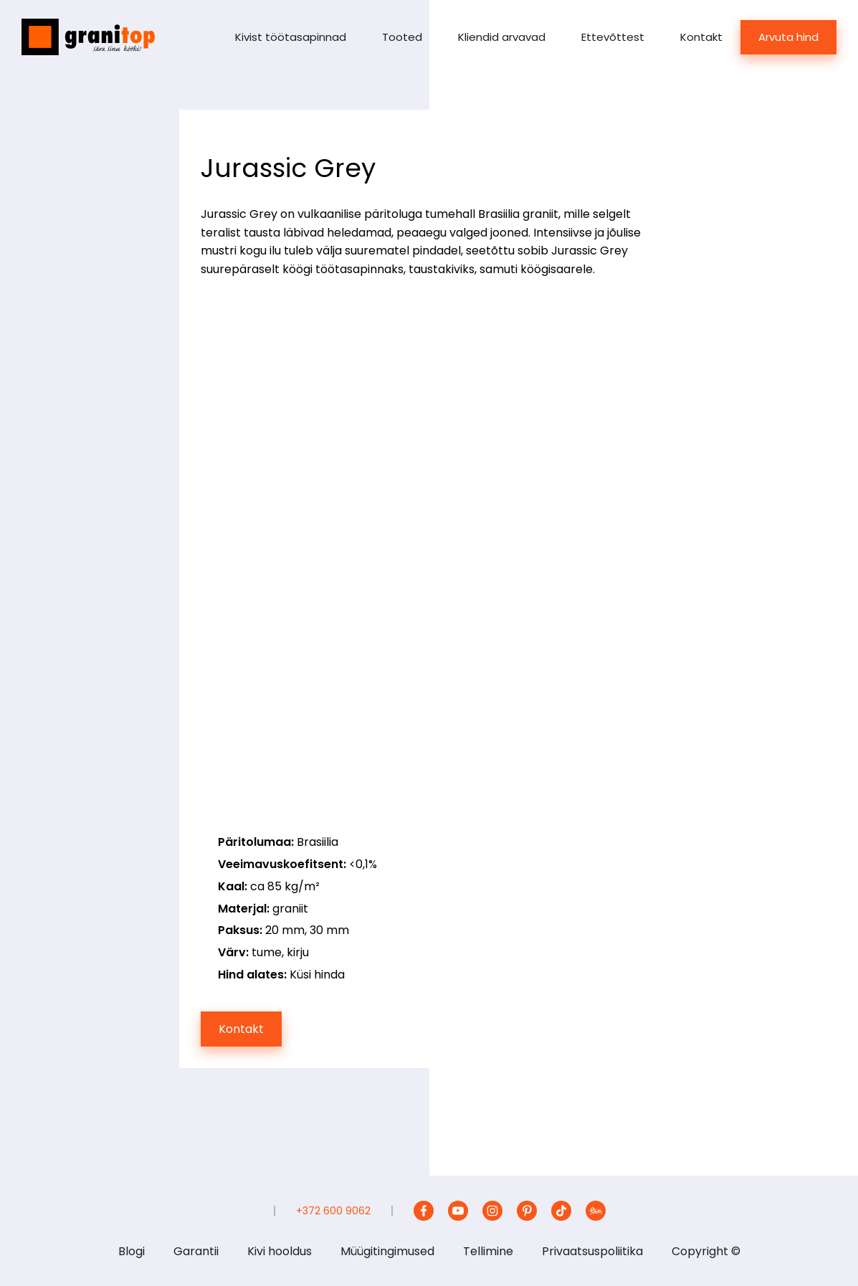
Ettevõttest (612, 36)
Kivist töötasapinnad (290, 36)
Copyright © (706, 1251)
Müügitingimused (387, 1251)
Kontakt (701, 36)
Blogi (131, 1251)
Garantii (196, 1251)
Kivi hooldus (279, 1251)
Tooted (402, 36)
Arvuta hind (788, 36)
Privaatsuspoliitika (592, 1251)
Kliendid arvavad (501, 36)
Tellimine (488, 1251)
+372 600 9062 (333, 1211)
